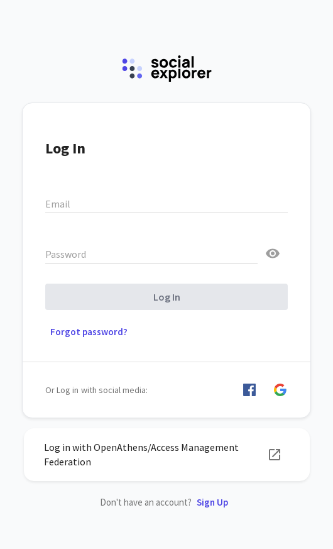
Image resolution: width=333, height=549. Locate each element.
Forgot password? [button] (89, 332)
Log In (166, 297)
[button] (249, 389)
